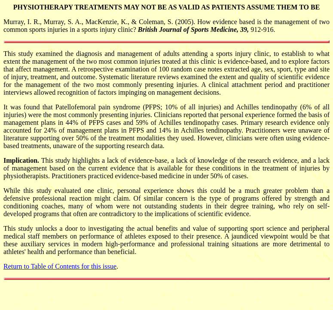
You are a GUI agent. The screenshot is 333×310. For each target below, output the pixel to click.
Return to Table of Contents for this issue (59, 266)
